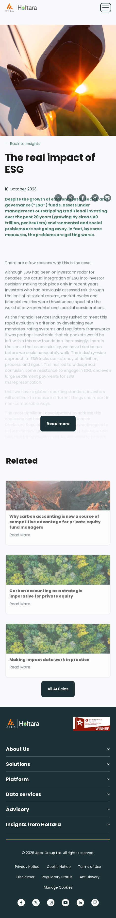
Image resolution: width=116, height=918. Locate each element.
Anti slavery (89, 877)
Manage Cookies (58, 887)
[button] (58, 751)
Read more (58, 424)
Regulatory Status (57, 877)
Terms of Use (89, 866)
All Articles (58, 689)
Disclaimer (25, 877)
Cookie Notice (59, 866)
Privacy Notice (27, 866)
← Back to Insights (22, 143)
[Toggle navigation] (105, 7)
